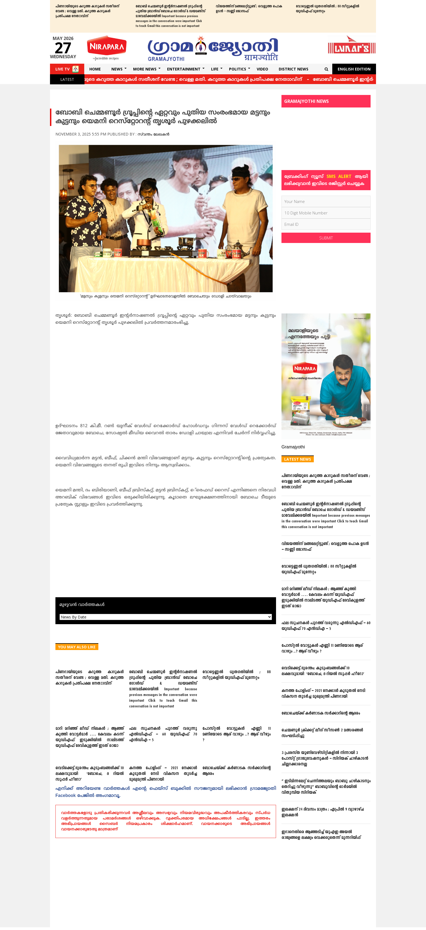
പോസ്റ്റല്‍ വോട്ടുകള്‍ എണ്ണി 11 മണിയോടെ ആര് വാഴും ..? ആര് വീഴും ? (236, 734)
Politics (237, 69)
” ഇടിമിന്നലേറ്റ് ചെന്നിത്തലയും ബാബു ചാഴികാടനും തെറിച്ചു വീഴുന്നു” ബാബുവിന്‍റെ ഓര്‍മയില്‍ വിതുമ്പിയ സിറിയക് (326, 787)
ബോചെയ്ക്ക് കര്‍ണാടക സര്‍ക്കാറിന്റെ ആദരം (236, 771)
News (117, 69)
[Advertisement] (165, 370)
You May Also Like (77, 646)
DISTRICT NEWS (293, 69)
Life (214, 69)
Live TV (62, 69)
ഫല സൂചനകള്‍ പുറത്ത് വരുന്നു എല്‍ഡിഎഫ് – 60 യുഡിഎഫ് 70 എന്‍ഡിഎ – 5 (163, 734)
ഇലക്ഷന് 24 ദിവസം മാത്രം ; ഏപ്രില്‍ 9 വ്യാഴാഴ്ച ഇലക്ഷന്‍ (322, 812)
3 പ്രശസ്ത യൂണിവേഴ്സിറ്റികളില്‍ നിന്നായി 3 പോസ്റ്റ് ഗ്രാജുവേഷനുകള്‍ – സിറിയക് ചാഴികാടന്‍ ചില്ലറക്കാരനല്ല (324, 758)
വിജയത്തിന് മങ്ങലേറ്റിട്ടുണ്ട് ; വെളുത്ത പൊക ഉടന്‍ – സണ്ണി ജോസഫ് (249, 9)
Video (262, 69)
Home (95, 69)
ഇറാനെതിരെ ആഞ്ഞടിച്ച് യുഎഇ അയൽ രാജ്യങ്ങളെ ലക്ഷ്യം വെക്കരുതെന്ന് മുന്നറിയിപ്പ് (321, 835)
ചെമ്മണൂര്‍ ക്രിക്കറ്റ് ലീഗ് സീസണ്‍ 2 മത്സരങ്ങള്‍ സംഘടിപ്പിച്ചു (322, 733)
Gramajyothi (293, 447)
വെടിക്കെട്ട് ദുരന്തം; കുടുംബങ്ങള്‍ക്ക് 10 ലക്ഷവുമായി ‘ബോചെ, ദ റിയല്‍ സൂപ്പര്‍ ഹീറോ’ (89, 774)
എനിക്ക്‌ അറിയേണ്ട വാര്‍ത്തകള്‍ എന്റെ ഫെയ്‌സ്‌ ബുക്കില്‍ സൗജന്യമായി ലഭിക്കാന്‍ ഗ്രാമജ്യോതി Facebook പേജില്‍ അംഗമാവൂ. (165, 792)
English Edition (354, 69)
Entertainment (184, 69)
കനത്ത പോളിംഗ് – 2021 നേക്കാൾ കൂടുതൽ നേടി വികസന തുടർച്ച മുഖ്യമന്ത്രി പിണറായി (163, 774)
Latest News (297, 459)
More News (144, 69)
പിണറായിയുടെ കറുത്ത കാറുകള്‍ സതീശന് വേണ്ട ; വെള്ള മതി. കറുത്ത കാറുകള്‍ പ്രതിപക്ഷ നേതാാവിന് (87, 11)
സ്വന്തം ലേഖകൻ (153, 134)
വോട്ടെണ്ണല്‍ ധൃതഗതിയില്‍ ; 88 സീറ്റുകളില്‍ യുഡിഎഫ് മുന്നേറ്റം (327, 9)
